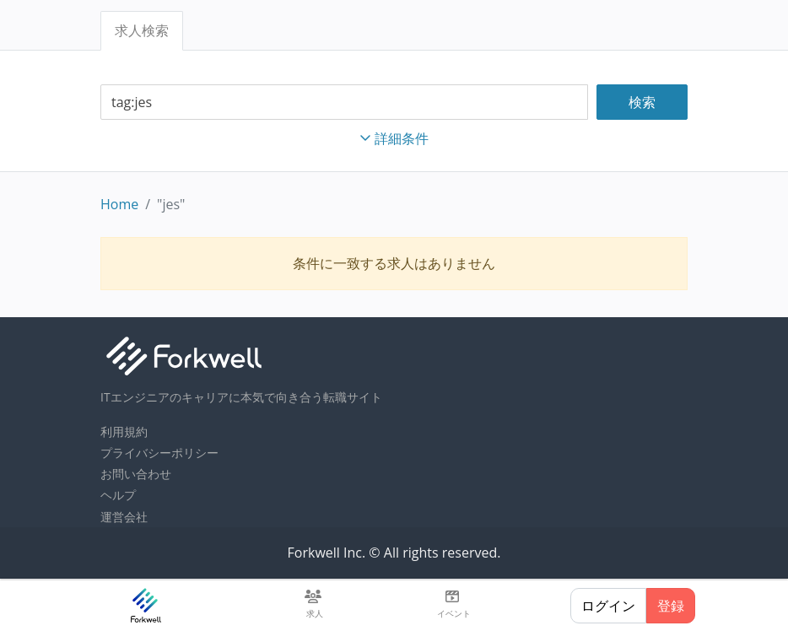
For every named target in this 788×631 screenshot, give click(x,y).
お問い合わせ (135, 474)
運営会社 (124, 517)
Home (119, 204)
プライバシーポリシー (159, 453)
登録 (670, 605)
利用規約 (124, 431)
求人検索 (142, 30)
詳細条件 (394, 138)
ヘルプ (118, 495)
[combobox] (344, 102)
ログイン (608, 605)
